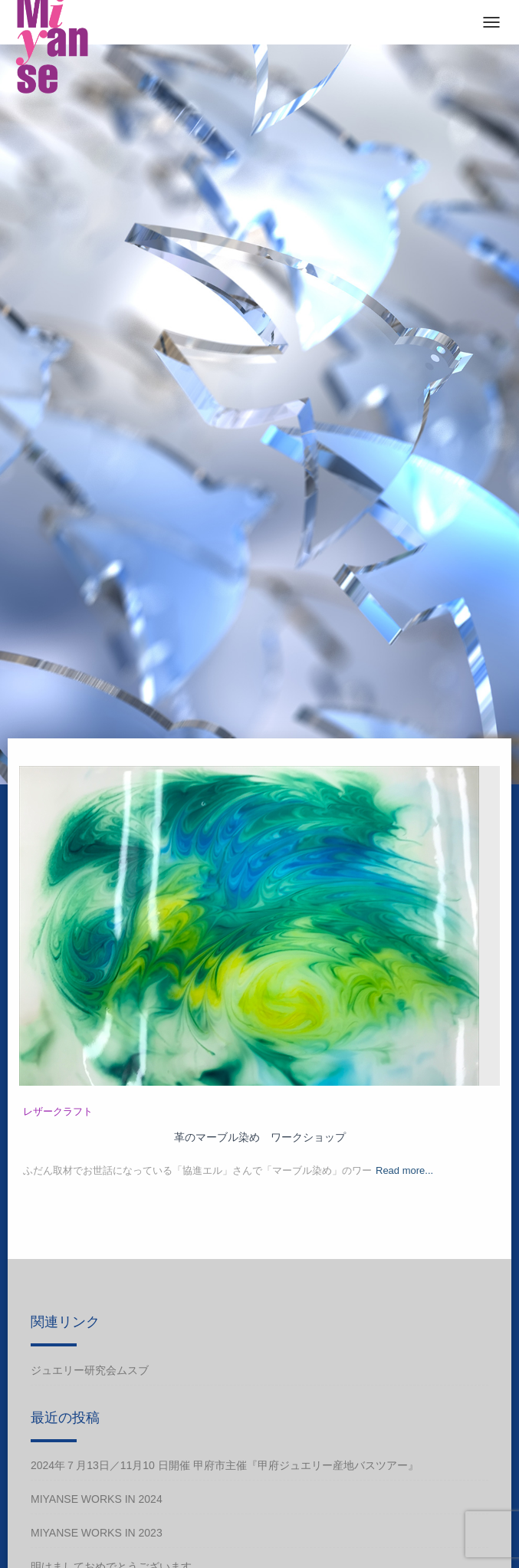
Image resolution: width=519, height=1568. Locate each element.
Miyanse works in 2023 (97, 1533)
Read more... (404, 1170)
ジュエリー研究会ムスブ (90, 1370)
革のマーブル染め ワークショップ (260, 1137)
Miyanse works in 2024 (97, 1499)
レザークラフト (58, 1111)
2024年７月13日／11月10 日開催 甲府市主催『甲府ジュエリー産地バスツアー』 (225, 1465)
